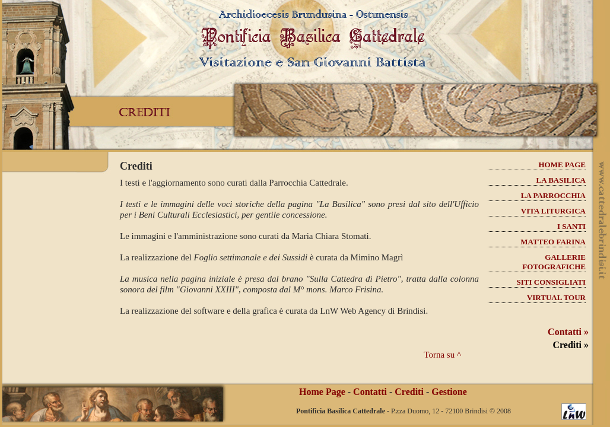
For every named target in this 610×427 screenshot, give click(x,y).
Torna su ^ (442, 354)
